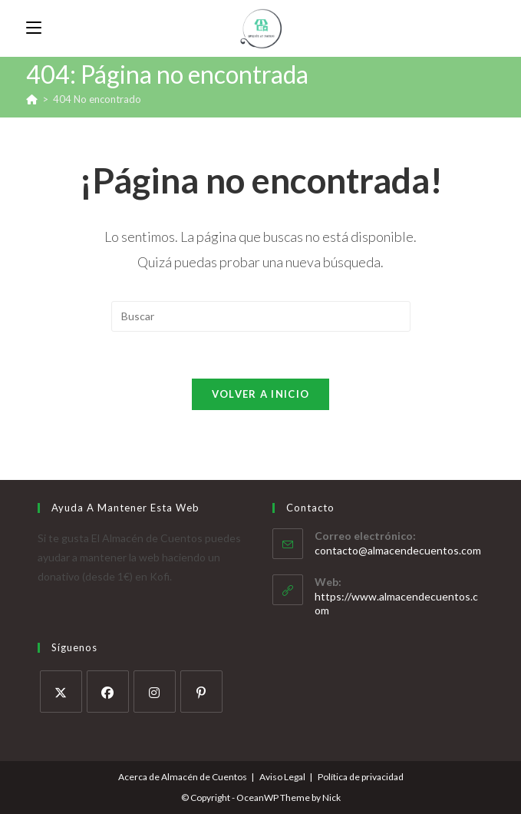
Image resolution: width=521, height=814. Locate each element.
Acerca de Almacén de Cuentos (182, 777)
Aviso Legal (282, 777)
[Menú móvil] (33, 28)
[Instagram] (155, 691)
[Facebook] (108, 691)
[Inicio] (32, 99)
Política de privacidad (361, 777)
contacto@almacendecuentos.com (398, 550)
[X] (61, 691)
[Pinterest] (201, 691)
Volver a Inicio (261, 394)
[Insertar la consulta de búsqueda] (261, 316)
